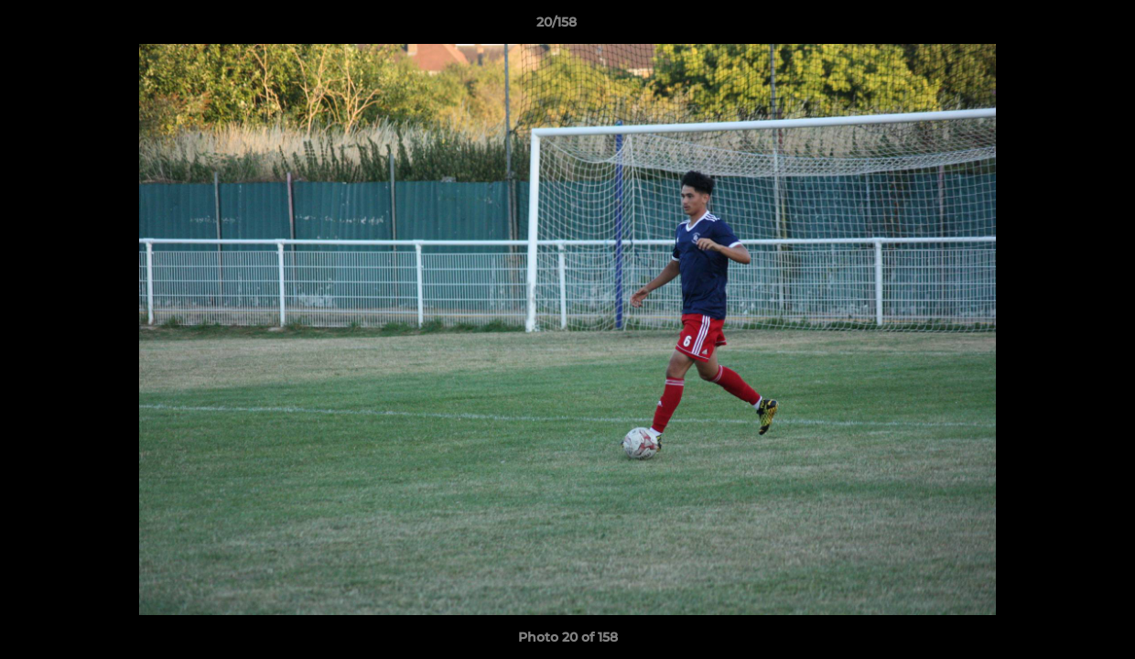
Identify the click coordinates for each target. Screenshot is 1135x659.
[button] (1058, 26)
